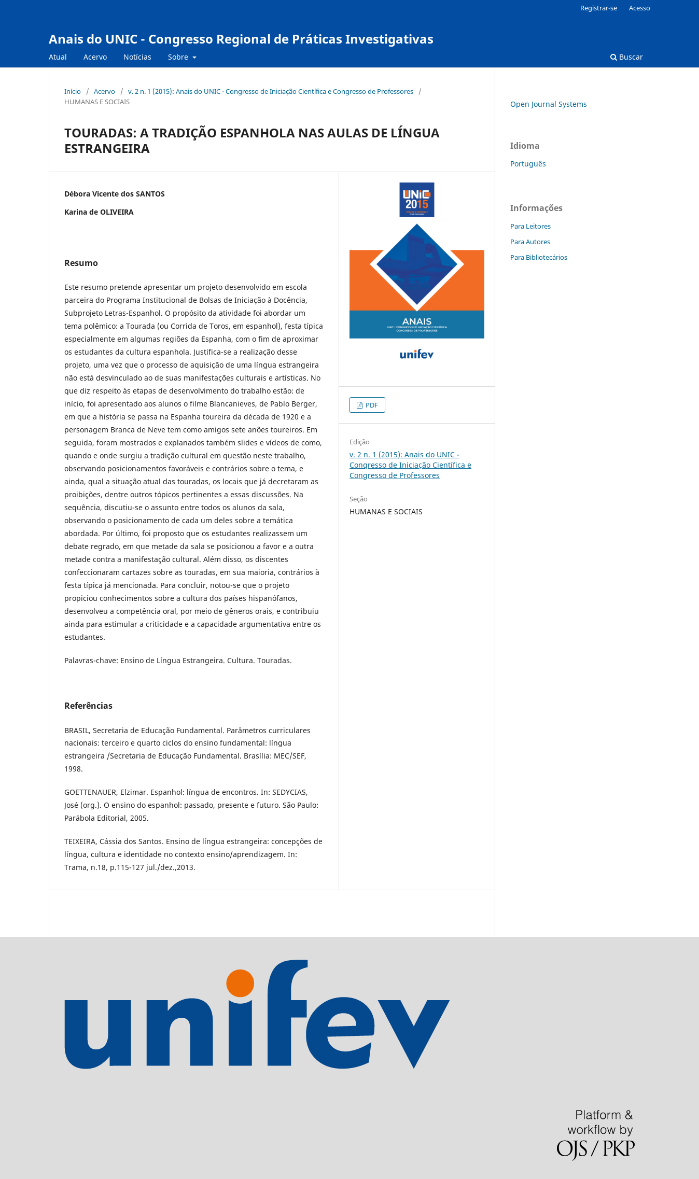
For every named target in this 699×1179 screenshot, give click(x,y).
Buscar (626, 57)
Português (528, 164)
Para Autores (530, 241)
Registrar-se (598, 7)
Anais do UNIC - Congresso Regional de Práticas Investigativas (241, 38)
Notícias (137, 57)
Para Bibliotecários (538, 257)
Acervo (95, 57)
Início (72, 91)
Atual (58, 57)
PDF (371, 405)
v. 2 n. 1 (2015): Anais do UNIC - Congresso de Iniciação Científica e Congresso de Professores (270, 91)
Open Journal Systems (548, 104)
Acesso (639, 7)
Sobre (179, 57)
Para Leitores (530, 226)
